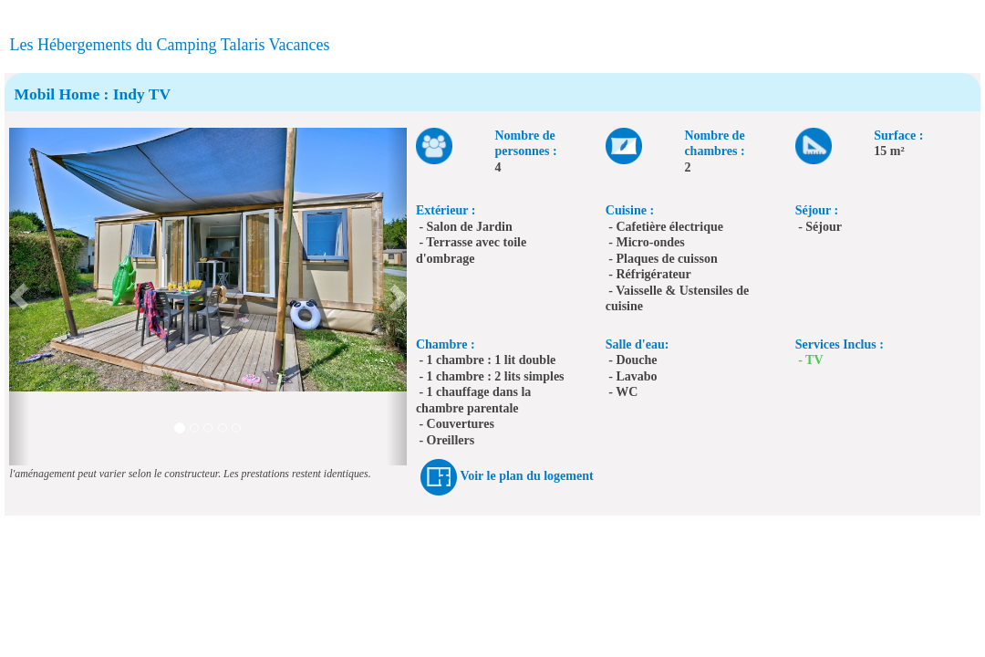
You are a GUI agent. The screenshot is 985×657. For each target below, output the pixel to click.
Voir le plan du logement (526, 477)
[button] (19, 296)
